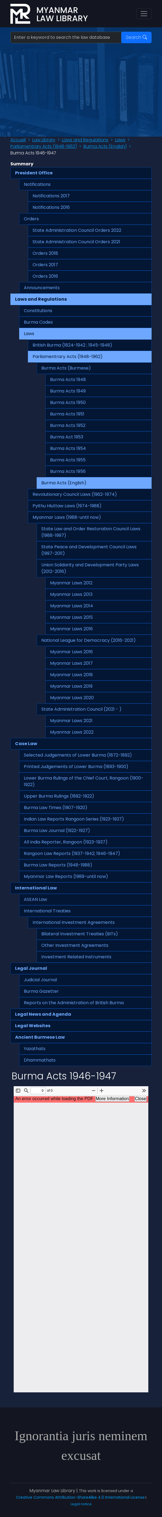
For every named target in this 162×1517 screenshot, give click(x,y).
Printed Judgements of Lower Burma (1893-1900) (76, 766)
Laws (120, 140)
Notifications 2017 (51, 196)
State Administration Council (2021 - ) (81, 709)
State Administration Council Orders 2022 (77, 230)
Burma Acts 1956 (68, 471)
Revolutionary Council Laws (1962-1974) (75, 494)
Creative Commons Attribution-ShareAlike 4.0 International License (80, 1497)
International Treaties (47, 911)
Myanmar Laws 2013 (71, 594)
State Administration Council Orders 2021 (76, 242)
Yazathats (34, 1049)
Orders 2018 (45, 253)
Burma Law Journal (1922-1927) (57, 830)
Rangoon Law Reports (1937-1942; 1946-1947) (72, 853)
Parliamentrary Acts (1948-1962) (43, 146)
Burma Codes (38, 322)
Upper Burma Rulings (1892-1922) (59, 796)
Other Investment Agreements (74, 945)
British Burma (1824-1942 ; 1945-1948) (72, 345)
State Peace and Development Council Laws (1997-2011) (89, 550)
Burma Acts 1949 (68, 391)
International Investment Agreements (74, 922)
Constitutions (38, 311)
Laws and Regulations (85, 140)
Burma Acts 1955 (68, 460)
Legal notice (81, 1504)
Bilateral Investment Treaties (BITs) (79, 934)
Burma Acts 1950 (68, 402)
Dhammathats (40, 1060)
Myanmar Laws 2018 (71, 675)
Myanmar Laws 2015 (71, 617)
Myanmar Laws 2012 (71, 583)
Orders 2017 (45, 265)
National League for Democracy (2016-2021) (88, 640)
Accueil (18, 140)
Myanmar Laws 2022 (72, 732)
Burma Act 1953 (66, 437)
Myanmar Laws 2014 (71, 606)
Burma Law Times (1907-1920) (55, 807)
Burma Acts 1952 (67, 425)
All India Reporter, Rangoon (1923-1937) (66, 842)
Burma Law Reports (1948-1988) (58, 865)
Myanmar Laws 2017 (71, 663)
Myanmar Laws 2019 (71, 686)
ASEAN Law (35, 899)
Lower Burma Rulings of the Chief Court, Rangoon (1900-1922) (83, 781)
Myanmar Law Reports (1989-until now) (66, 876)
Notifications (37, 184)
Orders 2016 (45, 276)
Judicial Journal (40, 980)
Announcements (42, 288)
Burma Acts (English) (105, 146)
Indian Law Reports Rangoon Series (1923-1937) (74, 819)
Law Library (43, 140)
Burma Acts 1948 (68, 379)
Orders (31, 219)
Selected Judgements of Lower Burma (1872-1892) (78, 755)
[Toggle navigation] (144, 13)
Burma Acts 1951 (67, 414)
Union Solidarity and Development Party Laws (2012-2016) (90, 568)
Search (136, 37)
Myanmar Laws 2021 (71, 721)
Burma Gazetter (41, 991)
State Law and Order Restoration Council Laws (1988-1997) (90, 532)
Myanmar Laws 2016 (71, 629)
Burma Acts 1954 (68, 448)
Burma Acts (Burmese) (66, 368)
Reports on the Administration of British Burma (74, 1003)
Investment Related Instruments (76, 957)
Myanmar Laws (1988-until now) (67, 517)
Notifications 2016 (51, 207)
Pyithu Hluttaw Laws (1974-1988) (67, 506)
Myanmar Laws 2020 (72, 698)
